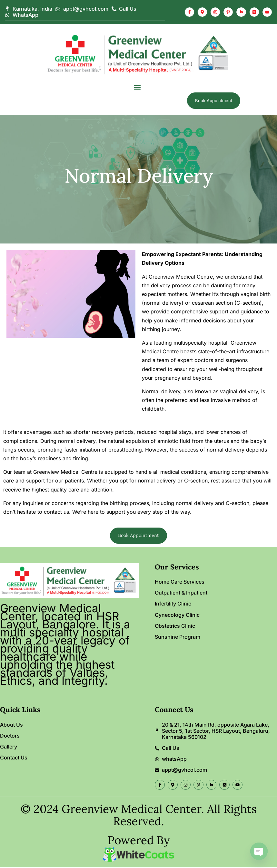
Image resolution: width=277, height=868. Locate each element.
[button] (137, 87)
